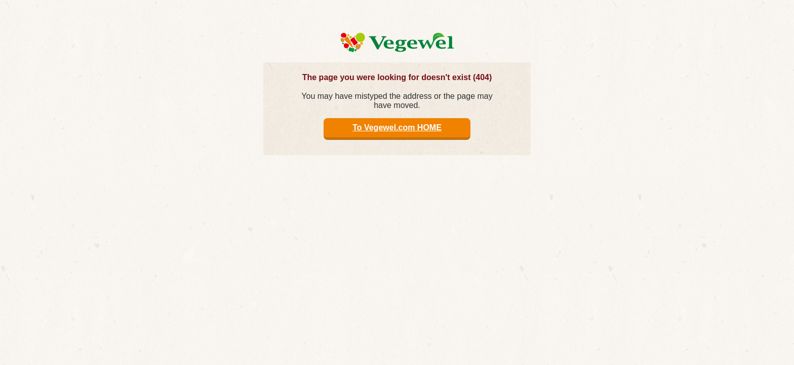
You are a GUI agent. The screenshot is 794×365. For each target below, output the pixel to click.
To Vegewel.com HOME (397, 127)
